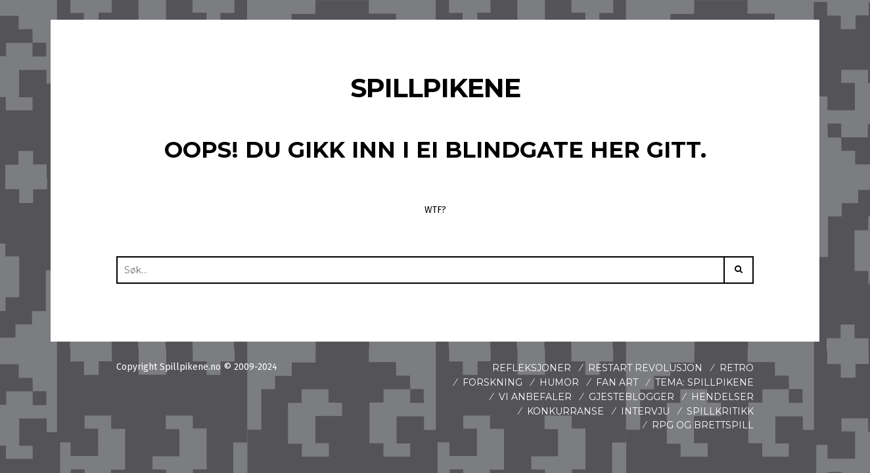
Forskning (492, 382)
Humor (559, 382)
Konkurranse (565, 411)
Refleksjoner (531, 368)
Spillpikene (435, 88)
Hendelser (722, 397)
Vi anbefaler (535, 397)
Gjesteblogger (631, 397)
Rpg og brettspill (703, 425)
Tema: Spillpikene (704, 382)
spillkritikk (720, 411)
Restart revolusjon (645, 368)
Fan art (617, 382)
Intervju (645, 411)
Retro (737, 368)
